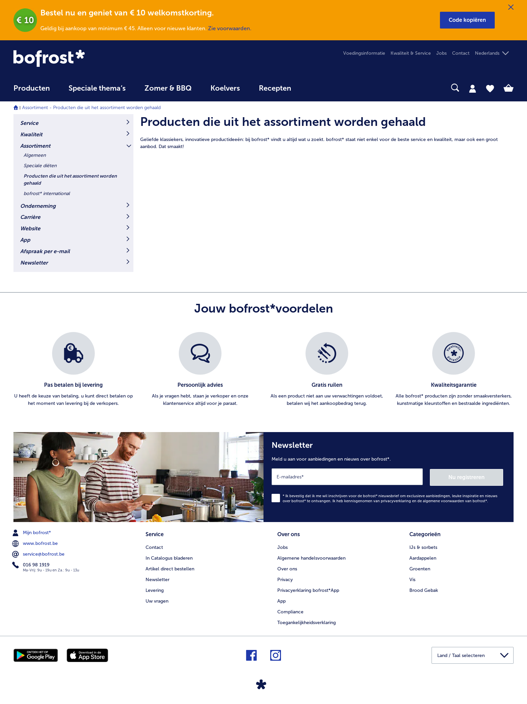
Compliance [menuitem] (290, 611)
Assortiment (35, 146)
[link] (88, 58)
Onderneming (38, 206)
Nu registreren (476, 476)
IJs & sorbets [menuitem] (423, 546)
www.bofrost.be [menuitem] (35, 542)
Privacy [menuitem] (285, 578)
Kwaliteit (31, 134)
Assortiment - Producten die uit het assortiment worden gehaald (91, 107)
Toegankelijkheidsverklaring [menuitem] (306, 621)
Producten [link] (31, 88)
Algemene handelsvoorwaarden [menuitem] (311, 557)
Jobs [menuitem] (441, 53)
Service (29, 123)
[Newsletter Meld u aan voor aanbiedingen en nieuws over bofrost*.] (389, 476)
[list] (263, 369)
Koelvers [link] (225, 88)
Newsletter (34, 263)
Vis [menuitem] (412, 578)
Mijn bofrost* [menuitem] (32, 532)
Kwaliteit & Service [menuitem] (411, 53)
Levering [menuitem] (155, 589)
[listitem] (73, 369)
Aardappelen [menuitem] (422, 557)
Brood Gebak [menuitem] (423, 589)
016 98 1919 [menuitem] (31, 564)
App (25, 240)
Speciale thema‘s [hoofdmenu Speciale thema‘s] (97, 88)
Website (30, 228)
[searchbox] (314, 88)
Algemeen (35, 155)
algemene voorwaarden (443, 500)
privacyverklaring (396, 500)
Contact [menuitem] (461, 53)
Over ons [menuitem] (287, 568)
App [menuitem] (281, 600)
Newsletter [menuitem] (157, 578)
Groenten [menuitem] (419, 568)
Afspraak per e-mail (45, 251)
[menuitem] (31, 91)
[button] (467, 20)
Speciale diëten (40, 166)
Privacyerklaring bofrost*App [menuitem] (308, 589)
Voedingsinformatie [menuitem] (364, 53)
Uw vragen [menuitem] (157, 600)
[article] (327, 132)
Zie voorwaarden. (229, 28)
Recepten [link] (275, 88)
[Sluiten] (511, 7)
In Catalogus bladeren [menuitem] (169, 557)
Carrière (30, 217)
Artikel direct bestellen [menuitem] (170, 568)
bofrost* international (47, 193)
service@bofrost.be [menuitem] (39, 553)
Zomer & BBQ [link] (168, 88)
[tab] (473, 88)
